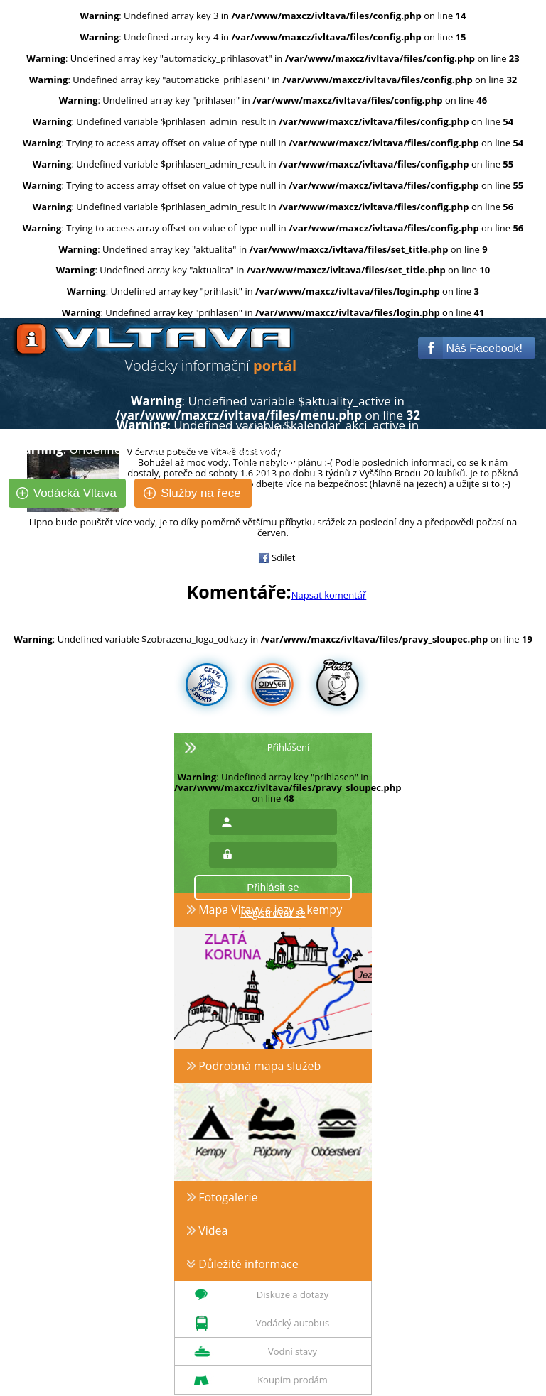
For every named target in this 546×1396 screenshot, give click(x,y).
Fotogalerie (222, 1197)
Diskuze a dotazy (292, 1294)
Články (270, 477)
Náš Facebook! (474, 348)
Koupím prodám (292, 1379)
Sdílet (277, 557)
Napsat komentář (329, 595)
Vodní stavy (292, 1351)
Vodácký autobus (292, 1322)
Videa (207, 1230)
